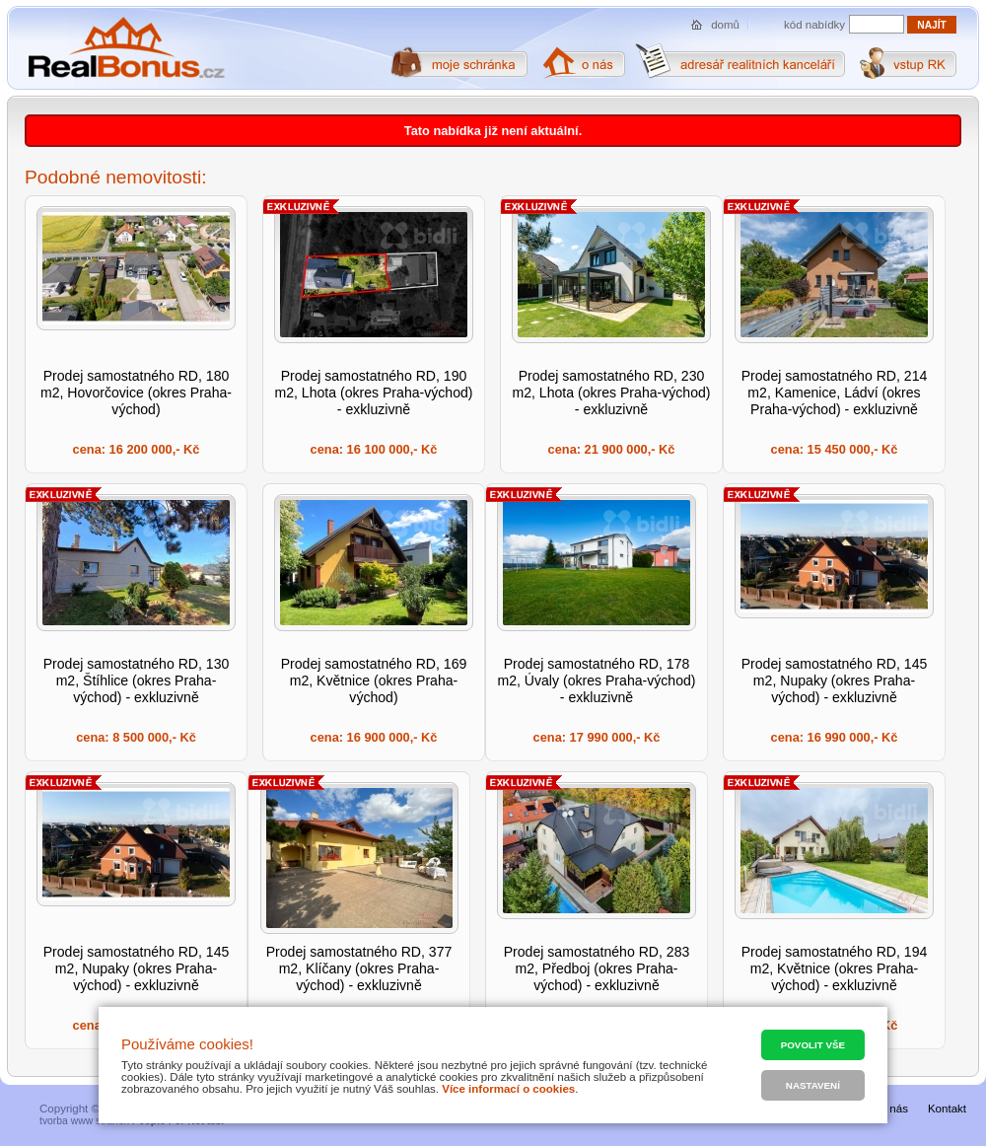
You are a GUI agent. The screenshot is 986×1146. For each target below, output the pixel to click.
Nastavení (813, 1085)
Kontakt (947, 1108)
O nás (893, 1108)
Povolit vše (813, 1044)
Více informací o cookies (508, 1089)
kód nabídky (814, 25)
